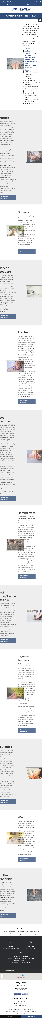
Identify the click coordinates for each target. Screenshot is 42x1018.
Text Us (31, 1016)
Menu (37, 1)
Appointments (31, 4)
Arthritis (27, 49)
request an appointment (14, 251)
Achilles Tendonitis (31, 72)
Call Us (10, 1016)
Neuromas (28, 68)
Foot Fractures (30, 57)
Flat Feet (28, 55)
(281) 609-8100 (6, 1)
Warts (27, 70)
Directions (10, 4)
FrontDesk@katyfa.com (11, 948)
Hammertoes (29, 59)
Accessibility (17, 1011)
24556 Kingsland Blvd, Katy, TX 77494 (21, 1009)
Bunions (27, 51)
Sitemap (8, 1011)
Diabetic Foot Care (31, 53)
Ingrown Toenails (30, 65)
